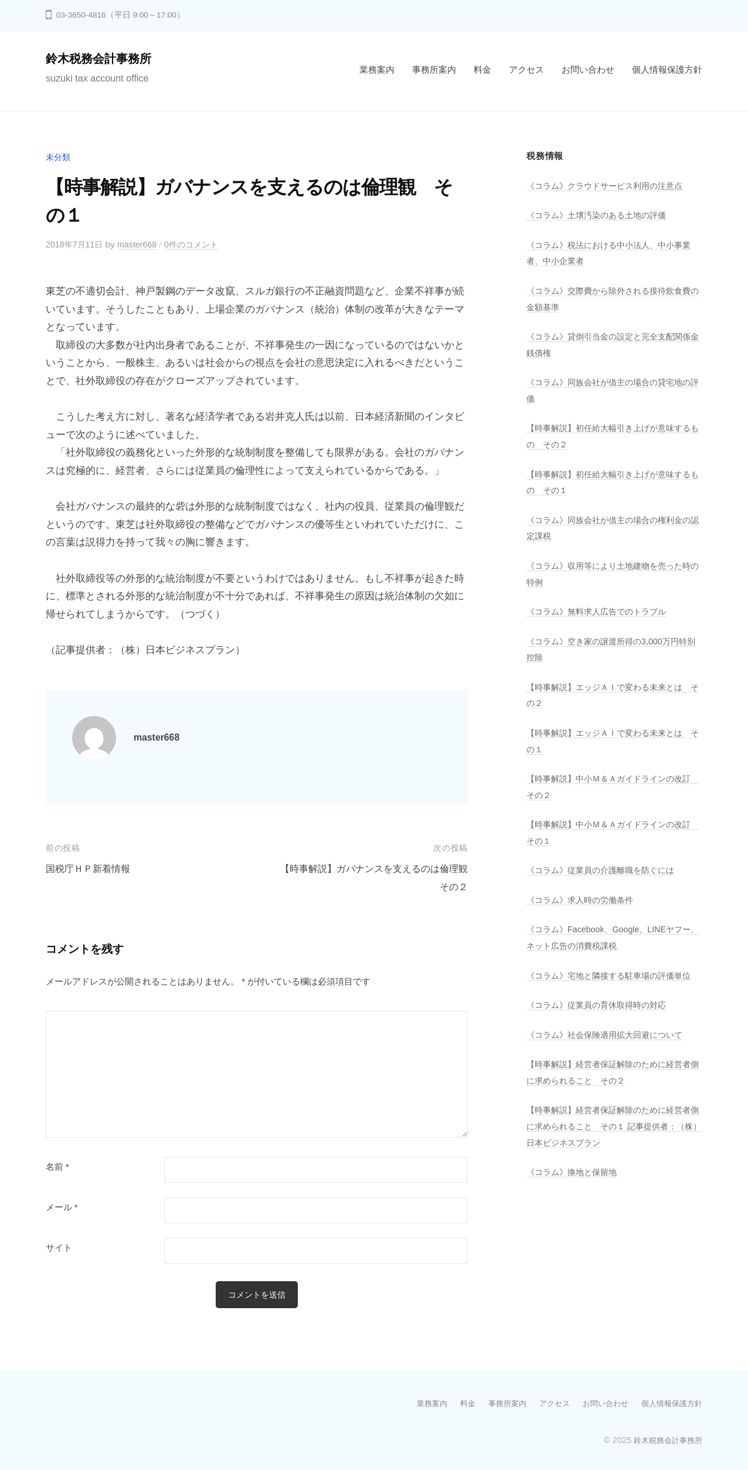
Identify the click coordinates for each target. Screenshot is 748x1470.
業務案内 (377, 69)
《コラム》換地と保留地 (574, 1186)
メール (62, 1207)
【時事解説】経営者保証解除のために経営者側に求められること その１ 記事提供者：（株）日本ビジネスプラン (609, 1140)
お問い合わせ (588, 69)
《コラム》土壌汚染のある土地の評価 (601, 215)
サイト (59, 1247)
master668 (142, 244)
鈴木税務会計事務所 (104, 58)
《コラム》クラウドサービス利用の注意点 (609, 186)
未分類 (59, 157)
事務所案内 (434, 69)
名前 (57, 1167)
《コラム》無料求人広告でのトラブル (601, 611)
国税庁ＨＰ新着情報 (90, 868)
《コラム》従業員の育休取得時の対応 (601, 1019)
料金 (482, 69)
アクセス (526, 69)
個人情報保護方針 (667, 69)
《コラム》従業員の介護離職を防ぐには (605, 869)
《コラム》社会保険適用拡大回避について (609, 1049)
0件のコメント (200, 244)
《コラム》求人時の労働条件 (583, 899)
